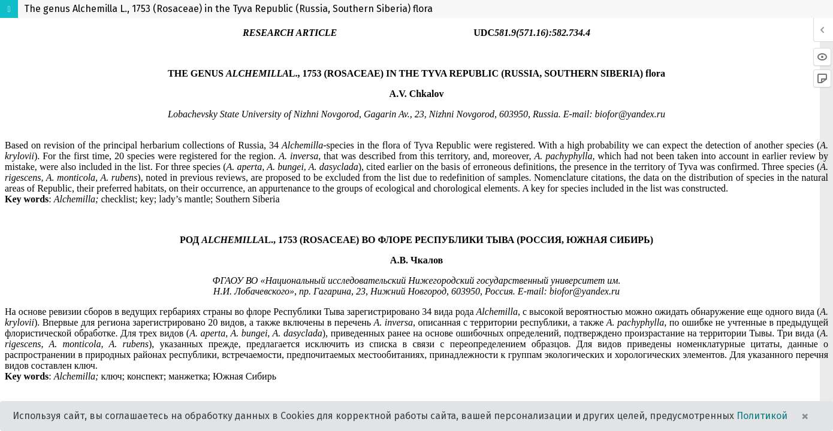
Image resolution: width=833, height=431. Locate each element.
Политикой (762, 415)
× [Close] (804, 416)
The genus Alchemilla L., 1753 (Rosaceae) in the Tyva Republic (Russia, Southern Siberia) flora (228, 8)
